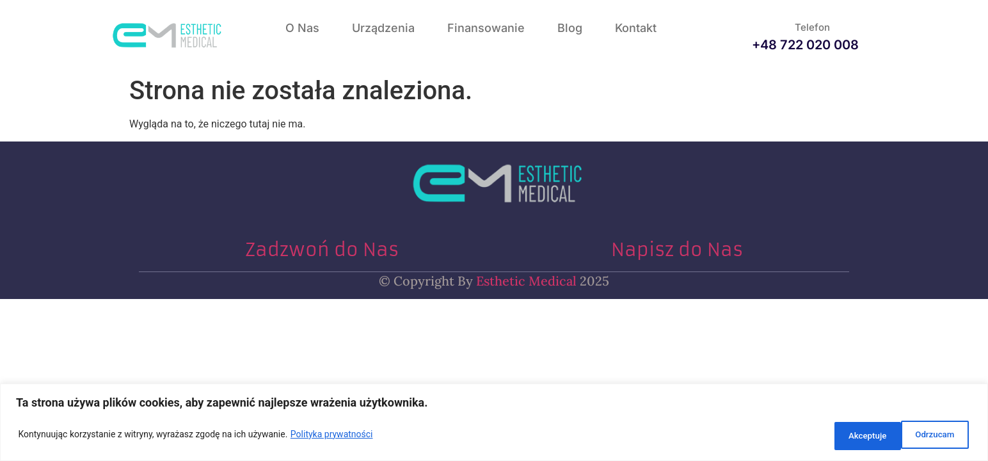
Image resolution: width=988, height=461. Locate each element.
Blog (569, 28)
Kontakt (636, 28)
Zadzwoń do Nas (322, 250)
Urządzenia (383, 28)
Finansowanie (486, 28)
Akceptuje (933, 436)
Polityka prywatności (332, 436)
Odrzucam (850, 436)
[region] (494, 424)
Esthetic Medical (525, 281)
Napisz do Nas (677, 250)
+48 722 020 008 (805, 45)
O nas (302, 28)
